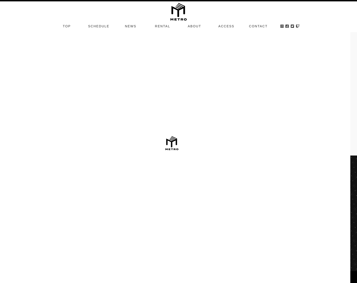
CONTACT (258, 26)
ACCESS (226, 26)
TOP (67, 26)
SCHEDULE (98, 26)
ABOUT (194, 26)
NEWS (130, 26)
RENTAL (162, 26)
